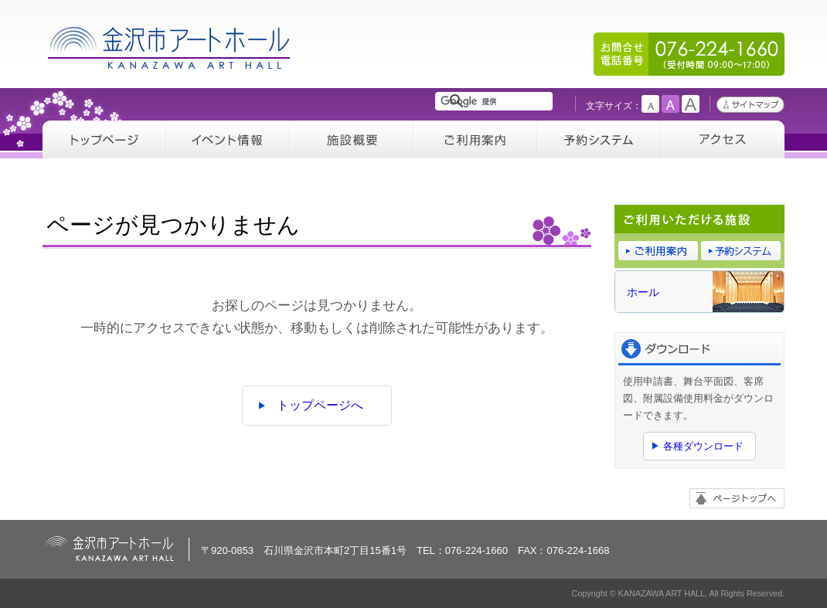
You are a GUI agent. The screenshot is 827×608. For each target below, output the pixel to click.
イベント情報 (228, 139)
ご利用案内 (475, 139)
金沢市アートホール (170, 47)
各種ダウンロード (703, 446)
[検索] (497, 101)
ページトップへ (736, 498)
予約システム (599, 139)
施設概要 (352, 139)
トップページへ (320, 405)
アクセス (722, 139)
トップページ (104, 139)
